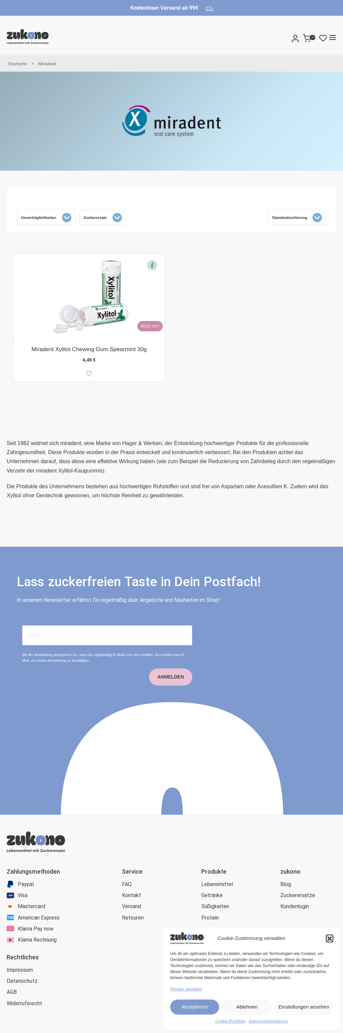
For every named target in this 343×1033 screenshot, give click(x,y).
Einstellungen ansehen (303, 1007)
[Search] (288, 37)
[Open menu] (332, 37)
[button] (329, 938)
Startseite (17, 63)
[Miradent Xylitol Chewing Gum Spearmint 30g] (89, 298)
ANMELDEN (170, 687)
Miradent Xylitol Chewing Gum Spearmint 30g (89, 351)
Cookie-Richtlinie (230, 1021)
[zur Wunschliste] (89, 375)
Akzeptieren (194, 1007)
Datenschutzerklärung (268, 1021)
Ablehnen (246, 1007)
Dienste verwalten (186, 989)
